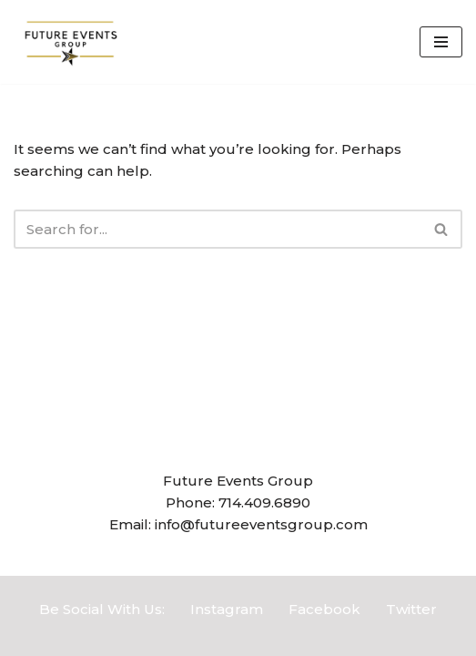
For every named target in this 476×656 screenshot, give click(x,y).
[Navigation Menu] (441, 41)
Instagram (226, 609)
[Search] (217, 229)
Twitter (411, 609)
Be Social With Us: (102, 609)
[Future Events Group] (68, 42)
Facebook (324, 609)
